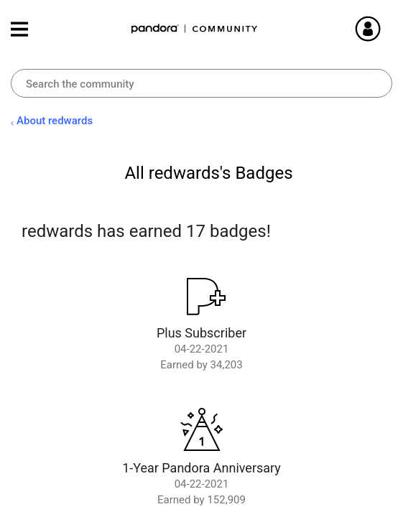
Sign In (385, 28)
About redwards (55, 120)
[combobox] (201, 83)
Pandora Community (194, 29)
